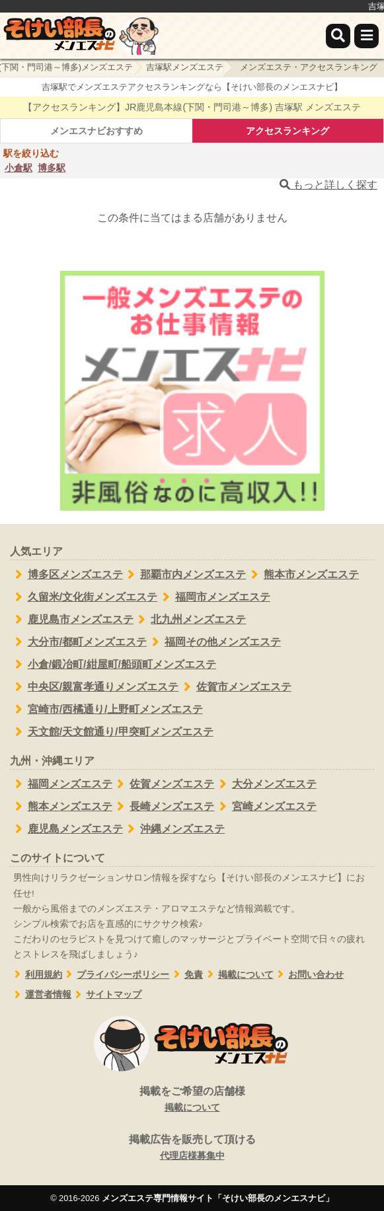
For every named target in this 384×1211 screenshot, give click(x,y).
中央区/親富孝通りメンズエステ (94, 687)
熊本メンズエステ (61, 807)
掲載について (238, 975)
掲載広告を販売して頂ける (192, 1148)
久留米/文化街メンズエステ (83, 597)
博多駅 (51, 168)
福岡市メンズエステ (213, 597)
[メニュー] (366, 36)
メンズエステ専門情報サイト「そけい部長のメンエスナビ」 (218, 1198)
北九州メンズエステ (190, 620)
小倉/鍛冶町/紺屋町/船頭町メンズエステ (113, 665)
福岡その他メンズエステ (214, 642)
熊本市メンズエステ (302, 575)
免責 (186, 975)
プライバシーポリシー (116, 975)
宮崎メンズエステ (265, 807)
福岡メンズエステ (61, 784)
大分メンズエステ (265, 784)
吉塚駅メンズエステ (184, 67)
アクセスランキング (287, 131)
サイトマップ (106, 995)
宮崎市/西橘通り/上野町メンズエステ (106, 710)
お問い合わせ (309, 975)
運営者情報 (40, 995)
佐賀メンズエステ (163, 784)
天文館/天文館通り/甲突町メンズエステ (111, 732)
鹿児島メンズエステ (66, 829)
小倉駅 (18, 168)
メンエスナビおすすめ (96, 131)
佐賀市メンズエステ (234, 687)
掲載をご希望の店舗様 (192, 1100)
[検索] (338, 36)
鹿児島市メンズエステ (72, 620)
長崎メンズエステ (163, 807)
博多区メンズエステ (66, 575)
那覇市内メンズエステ (185, 575)
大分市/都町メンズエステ (78, 642)
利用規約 (36, 975)
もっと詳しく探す (328, 184)
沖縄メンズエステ (174, 829)
